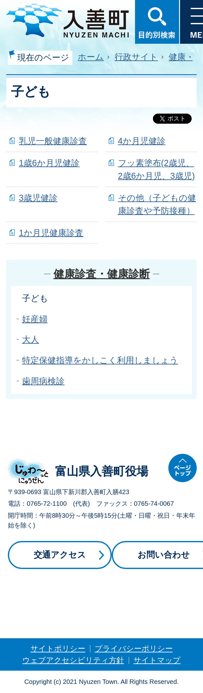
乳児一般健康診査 (53, 141)
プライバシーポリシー (134, 648)
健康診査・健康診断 (102, 274)
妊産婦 (35, 319)
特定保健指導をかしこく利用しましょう (100, 360)
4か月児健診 (142, 141)
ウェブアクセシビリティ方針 (73, 660)
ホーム (91, 57)
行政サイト (136, 57)
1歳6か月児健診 (49, 163)
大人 (30, 339)
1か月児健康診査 (51, 233)
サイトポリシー (58, 648)
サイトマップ (157, 660)
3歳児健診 (38, 198)
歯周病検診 (43, 381)
